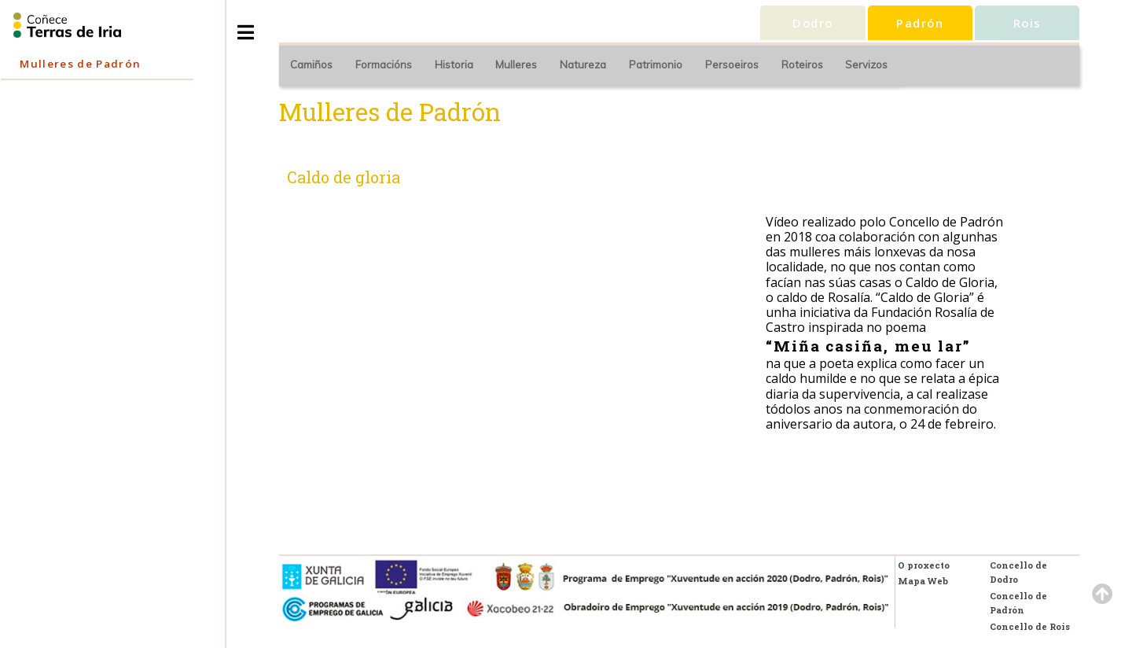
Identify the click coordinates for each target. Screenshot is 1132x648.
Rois (1027, 23)
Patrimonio (655, 64)
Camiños (311, 64)
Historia (454, 64)
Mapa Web (923, 581)
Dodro (812, 23)
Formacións (383, 64)
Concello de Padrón (1018, 603)
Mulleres (516, 64)
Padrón (919, 23)
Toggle (262, 26)
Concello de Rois (1030, 626)
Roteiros (802, 64)
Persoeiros (732, 64)
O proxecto (924, 565)
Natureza (583, 64)
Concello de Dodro (1018, 572)
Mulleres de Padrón (80, 64)
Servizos (866, 64)
